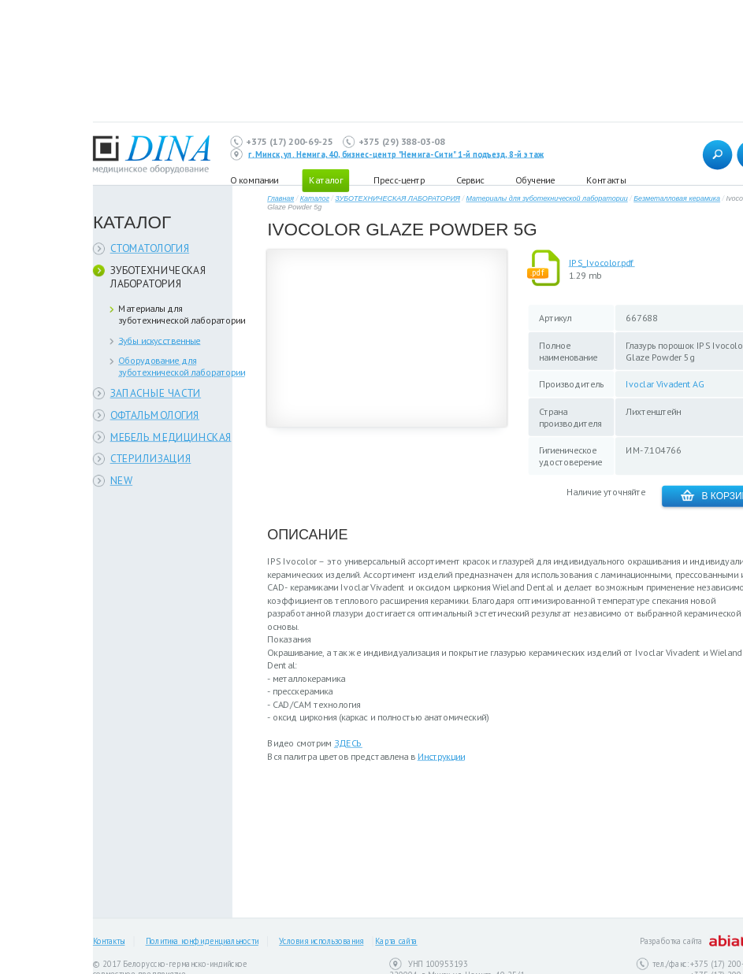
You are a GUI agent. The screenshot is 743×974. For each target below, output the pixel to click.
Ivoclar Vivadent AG (665, 384)
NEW (121, 480)
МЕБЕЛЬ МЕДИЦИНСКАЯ (171, 436)
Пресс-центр (399, 180)
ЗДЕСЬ (348, 743)
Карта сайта (396, 941)
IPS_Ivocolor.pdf (602, 262)
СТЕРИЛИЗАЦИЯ (150, 458)
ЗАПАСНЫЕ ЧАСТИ (156, 393)
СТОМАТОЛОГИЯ (150, 248)
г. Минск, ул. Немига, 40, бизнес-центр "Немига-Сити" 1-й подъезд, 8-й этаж (396, 154)
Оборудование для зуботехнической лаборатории (181, 366)
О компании (254, 180)
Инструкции (441, 756)
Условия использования (321, 941)
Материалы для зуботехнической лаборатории (181, 314)
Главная (280, 198)
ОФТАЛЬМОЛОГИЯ (154, 414)
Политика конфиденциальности (202, 941)
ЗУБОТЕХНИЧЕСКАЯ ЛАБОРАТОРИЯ (158, 277)
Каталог (314, 198)
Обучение (535, 180)
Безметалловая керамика (676, 198)
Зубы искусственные (159, 340)
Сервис (470, 180)
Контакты (606, 180)
